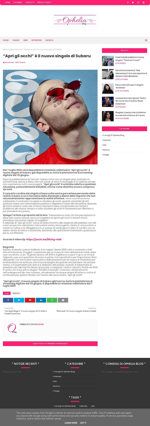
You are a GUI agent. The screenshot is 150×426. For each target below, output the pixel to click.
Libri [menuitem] (25, 40)
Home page (8, 49)
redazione (9, 62)
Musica (18, 49)
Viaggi (106, 154)
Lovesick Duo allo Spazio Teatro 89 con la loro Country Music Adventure (130, 101)
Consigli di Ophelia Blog (113, 135)
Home (7, 2)
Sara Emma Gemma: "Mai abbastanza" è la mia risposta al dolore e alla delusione (131, 73)
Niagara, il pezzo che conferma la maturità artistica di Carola (130, 114)
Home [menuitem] (6, 40)
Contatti (29, 2)
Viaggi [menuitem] (15, 40)
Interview (107, 140)
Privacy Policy (44, 2)
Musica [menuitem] (49, 40)
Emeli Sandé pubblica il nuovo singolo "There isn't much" (129, 59)
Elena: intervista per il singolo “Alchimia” (129, 86)
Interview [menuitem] (36, 40)
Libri (104, 145)
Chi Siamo (17, 2)
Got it (83, 423)
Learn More (71, 423)
